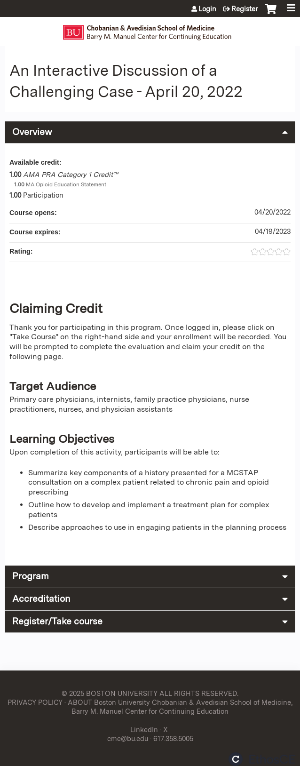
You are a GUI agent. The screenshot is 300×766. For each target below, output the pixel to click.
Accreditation (41, 598)
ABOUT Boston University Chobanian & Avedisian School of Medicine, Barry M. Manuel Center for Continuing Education (180, 706)
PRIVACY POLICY (35, 702)
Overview (32, 132)
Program (30, 576)
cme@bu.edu (127, 738)
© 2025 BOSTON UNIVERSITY (110, 693)
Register (244, 9)
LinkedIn (144, 730)
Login (207, 9)
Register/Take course (57, 621)
